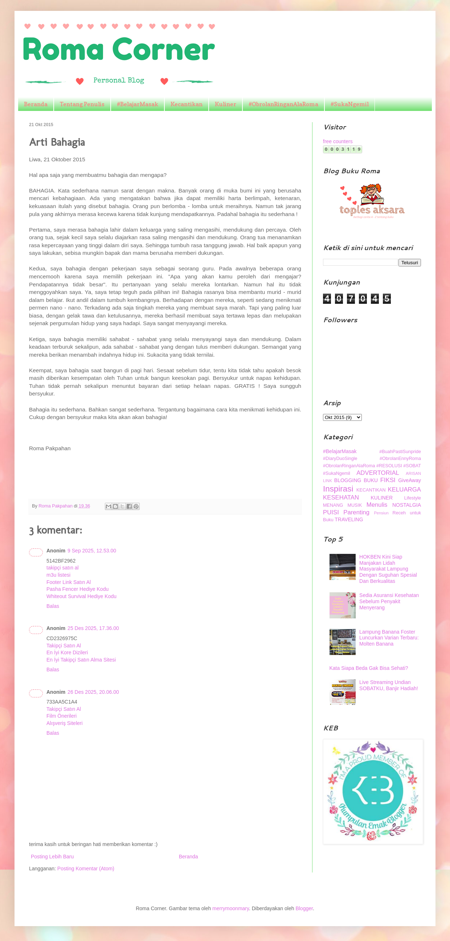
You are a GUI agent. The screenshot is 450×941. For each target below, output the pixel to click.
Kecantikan (186, 104)
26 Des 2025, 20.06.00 (93, 692)
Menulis (377, 504)
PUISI (331, 512)
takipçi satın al (62, 568)
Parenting (356, 512)
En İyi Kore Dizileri (67, 652)
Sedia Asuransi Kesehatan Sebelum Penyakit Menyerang (389, 601)
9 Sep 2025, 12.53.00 (92, 551)
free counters (338, 141)
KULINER (382, 498)
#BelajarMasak (137, 104)
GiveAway (409, 480)
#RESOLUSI (389, 465)
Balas (52, 606)
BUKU (371, 480)
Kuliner (225, 104)
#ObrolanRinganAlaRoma (283, 104)
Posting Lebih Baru (52, 856)
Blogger (303, 908)
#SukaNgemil (350, 104)
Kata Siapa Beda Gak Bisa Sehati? (369, 668)
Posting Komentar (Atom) (85, 868)
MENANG (333, 505)
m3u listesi (58, 575)
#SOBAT (412, 465)
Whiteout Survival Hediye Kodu (81, 596)
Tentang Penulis (82, 104)
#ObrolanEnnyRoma (400, 458)
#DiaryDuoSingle (340, 458)
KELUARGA (404, 489)
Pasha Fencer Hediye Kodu (77, 589)
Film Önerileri (61, 716)
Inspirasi (338, 488)
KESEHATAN (341, 497)
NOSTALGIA (406, 505)
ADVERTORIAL (377, 472)
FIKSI (388, 480)
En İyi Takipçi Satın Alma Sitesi (81, 660)
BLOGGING (347, 480)
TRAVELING (349, 519)
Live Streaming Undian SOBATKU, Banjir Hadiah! (388, 685)
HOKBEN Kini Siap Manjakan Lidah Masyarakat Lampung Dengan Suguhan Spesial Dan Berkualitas (388, 569)
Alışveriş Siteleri (64, 723)
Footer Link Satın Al (68, 582)
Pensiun (381, 513)
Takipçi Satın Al (63, 645)
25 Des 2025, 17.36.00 (93, 628)
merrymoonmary (230, 908)
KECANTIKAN (370, 490)
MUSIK (355, 505)
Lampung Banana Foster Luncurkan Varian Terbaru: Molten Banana (389, 638)
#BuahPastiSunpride (400, 451)
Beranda (36, 104)
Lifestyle (412, 498)
